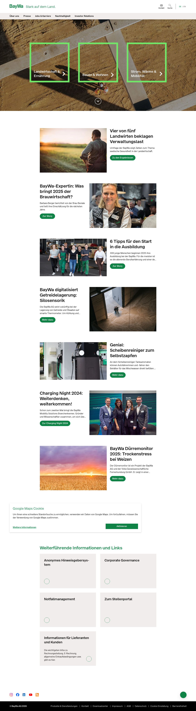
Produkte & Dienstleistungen (64, 706)
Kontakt (85, 706)
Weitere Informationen (24, 527)
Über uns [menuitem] (14, 16)
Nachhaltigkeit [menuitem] (62, 16)
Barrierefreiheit (179, 706)
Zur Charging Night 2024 (55, 423)
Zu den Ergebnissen (122, 157)
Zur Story (47, 216)
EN (184, 7)
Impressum (117, 706)
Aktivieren (122, 526)
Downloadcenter (101, 706)
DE (180, 7)
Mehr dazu (47, 319)
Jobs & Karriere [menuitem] (43, 16)
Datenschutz (141, 706)
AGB (129, 706)
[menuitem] (161, 6)
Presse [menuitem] (27, 16)
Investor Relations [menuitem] (84, 16)
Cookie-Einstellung (159, 706)
